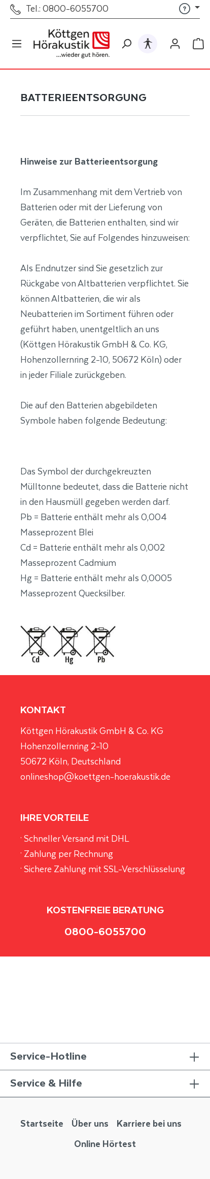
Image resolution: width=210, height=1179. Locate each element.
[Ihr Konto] (175, 43)
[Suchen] (126, 43)
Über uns (90, 1124)
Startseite (41, 1124)
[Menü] (16, 43)
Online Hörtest (105, 1144)
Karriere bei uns (149, 1124)
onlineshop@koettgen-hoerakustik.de (95, 777)
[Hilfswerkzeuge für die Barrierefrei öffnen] (147, 43)
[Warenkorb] (198, 43)
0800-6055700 (105, 932)
